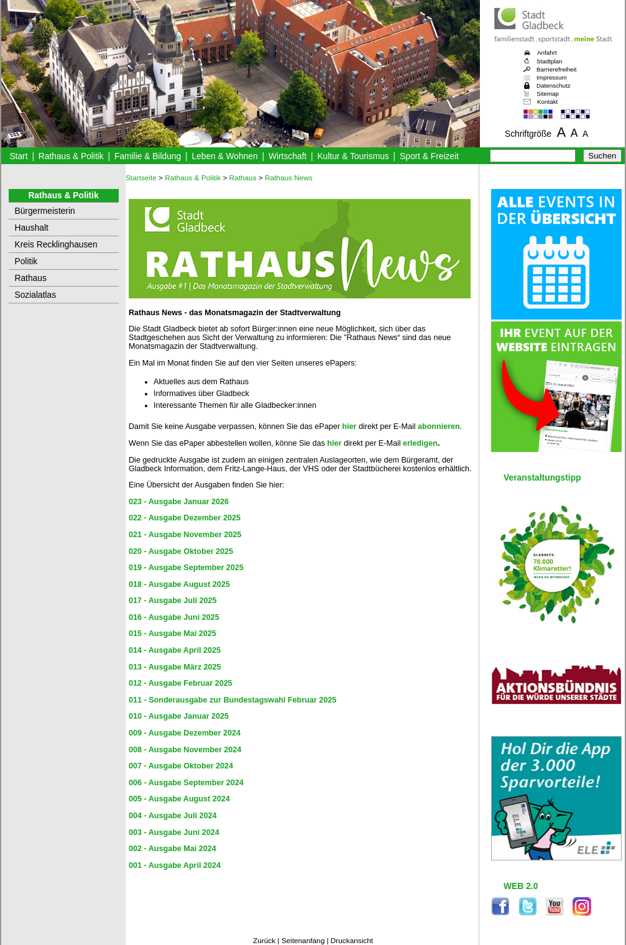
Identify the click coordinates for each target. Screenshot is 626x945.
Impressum (551, 77)
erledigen (420, 443)
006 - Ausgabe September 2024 (186, 782)
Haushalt (31, 228)
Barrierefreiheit (556, 69)
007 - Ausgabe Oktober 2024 (181, 766)
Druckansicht (352, 940)
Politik (26, 261)
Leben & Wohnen (224, 156)
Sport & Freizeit (429, 156)
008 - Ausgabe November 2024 (185, 749)
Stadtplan (549, 61)
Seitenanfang (303, 940)
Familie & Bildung (147, 156)
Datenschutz (553, 85)
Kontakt (547, 101)
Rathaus (31, 278)
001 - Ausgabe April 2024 (175, 865)
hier (349, 426)
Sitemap (547, 93)
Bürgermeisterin (45, 211)
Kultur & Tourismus (353, 156)
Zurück (264, 940)
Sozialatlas (36, 295)
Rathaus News (289, 177)
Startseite (141, 177)
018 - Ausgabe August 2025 (179, 584)
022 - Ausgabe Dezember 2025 (185, 518)
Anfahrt (547, 52)
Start (18, 156)
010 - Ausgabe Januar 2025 (179, 716)
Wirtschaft (287, 156)
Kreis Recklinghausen (56, 244)
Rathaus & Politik (71, 156)
